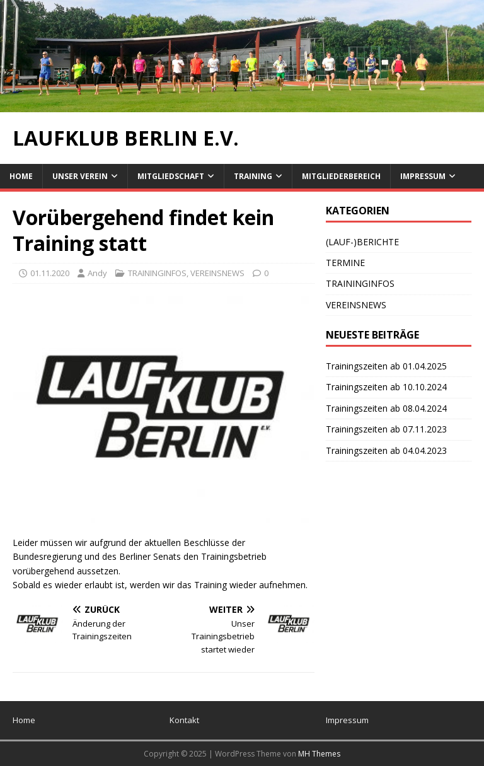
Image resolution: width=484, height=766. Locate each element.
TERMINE (345, 263)
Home (21, 176)
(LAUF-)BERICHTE (362, 242)
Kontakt (184, 720)
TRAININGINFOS (157, 273)
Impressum (423, 176)
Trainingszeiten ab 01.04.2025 (386, 366)
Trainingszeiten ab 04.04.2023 (386, 450)
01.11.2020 (49, 273)
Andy (97, 273)
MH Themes (319, 753)
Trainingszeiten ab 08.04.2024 (386, 408)
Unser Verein (80, 176)
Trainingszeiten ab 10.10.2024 (386, 387)
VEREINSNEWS (217, 273)
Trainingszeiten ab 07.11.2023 (386, 429)
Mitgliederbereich (341, 176)
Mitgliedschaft (170, 176)
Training (253, 176)
